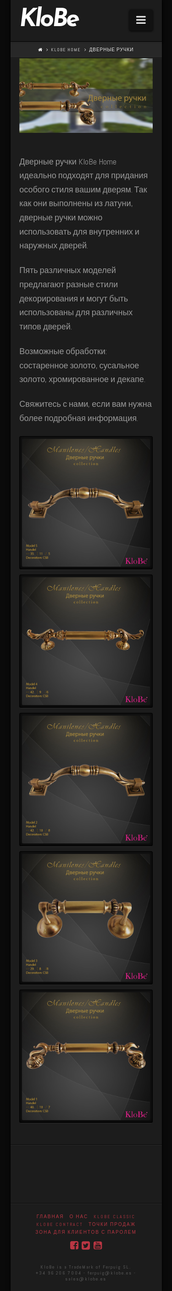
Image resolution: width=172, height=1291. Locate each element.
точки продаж (112, 1224)
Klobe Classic (114, 1217)
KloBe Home (66, 50)
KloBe (48, 20)
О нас (79, 1217)
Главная (50, 1217)
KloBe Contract (59, 1224)
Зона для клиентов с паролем (86, 1232)
